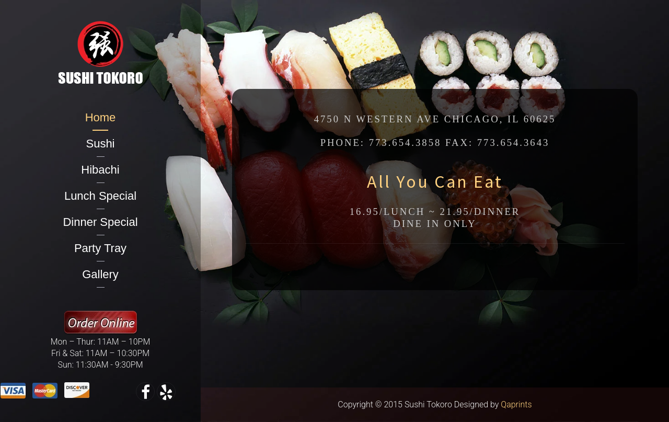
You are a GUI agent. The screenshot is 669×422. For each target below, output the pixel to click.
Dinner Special (100, 222)
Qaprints (516, 404)
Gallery (100, 274)
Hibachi (100, 169)
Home (100, 117)
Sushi (100, 143)
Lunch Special (100, 195)
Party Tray (100, 248)
